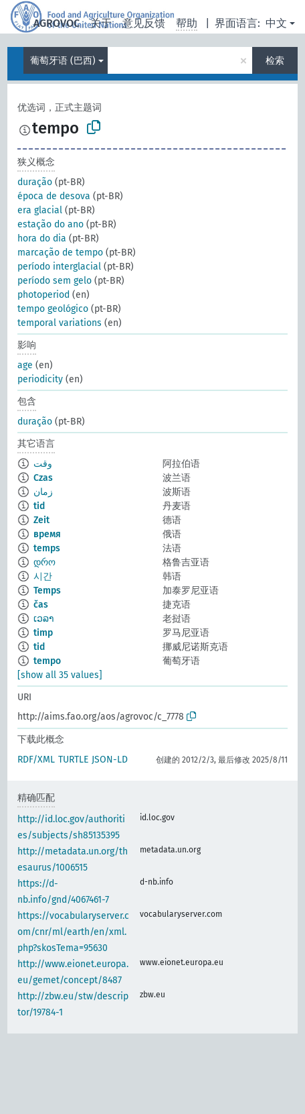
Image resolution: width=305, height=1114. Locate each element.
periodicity (40, 379)
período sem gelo (54, 280)
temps (46, 548)
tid (39, 506)
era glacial (39, 210)
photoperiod (43, 294)
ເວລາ (43, 618)
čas (40, 604)
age (25, 365)
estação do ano (50, 224)
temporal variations (59, 323)
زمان (43, 492)
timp (43, 632)
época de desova (53, 196)
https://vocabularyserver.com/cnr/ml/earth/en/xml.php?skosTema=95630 (73, 932)
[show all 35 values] (59, 675)
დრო (44, 562)
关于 (101, 23)
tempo (47, 661)
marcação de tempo (60, 252)
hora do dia (41, 238)
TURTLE (73, 759)
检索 (275, 60)
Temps (47, 590)
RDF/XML (36, 759)
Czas (43, 478)
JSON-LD (110, 759)
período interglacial (59, 266)
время (47, 534)
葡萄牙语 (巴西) (63, 60)
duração (34, 182)
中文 (276, 23)
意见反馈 (143, 23)
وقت (42, 463)
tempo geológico (52, 309)
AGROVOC (56, 23)
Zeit (41, 520)
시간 (42, 576)
